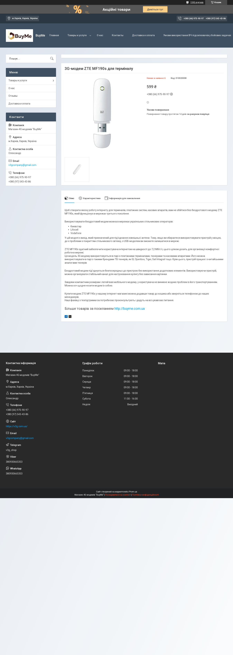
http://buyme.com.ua (129, 309)
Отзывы (12, 95)
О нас (100, 35)
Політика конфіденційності (145, 495)
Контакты (117, 35)
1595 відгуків (196, 2)
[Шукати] (52, 58)
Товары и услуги (77, 35)
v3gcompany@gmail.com (22, 165)
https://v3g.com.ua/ (16, 426)
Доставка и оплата (143, 35)
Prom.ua (133, 492)
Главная (54, 35)
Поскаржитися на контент (118, 495)
